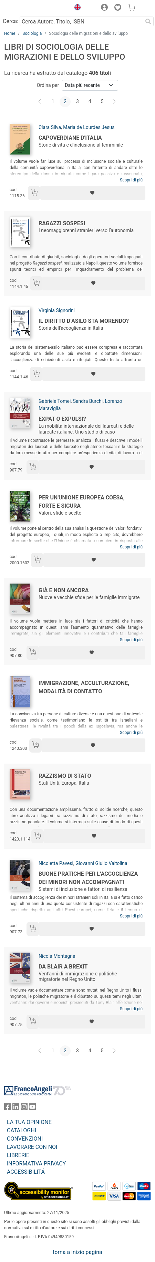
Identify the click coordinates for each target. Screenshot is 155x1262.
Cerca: (10, 21)
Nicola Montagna (57, 956)
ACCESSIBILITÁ (26, 1172)
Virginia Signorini (57, 310)
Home (9, 33)
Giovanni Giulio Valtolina (101, 863)
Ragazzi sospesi (62, 223)
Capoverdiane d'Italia (70, 138)
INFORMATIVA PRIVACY (36, 1163)
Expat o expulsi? (62, 419)
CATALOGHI (21, 1130)
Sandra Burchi (88, 401)
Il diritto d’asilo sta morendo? (84, 321)
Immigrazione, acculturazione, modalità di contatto (84, 687)
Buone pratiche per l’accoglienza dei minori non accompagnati (88, 878)
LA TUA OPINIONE (29, 1122)
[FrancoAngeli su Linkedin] (15, 1108)
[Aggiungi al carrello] (34, 193)
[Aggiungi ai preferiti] (92, 193)
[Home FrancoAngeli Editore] (27, 8)
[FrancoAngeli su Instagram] (24, 1108)
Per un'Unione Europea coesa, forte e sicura (82, 501)
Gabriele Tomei (55, 401)
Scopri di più (131, 180)
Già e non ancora (64, 590)
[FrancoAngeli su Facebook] (7, 1108)
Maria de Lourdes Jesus (88, 127)
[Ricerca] (148, 21)
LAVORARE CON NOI (32, 1147)
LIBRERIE (18, 1155)
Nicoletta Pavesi (56, 863)
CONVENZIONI (25, 1138)
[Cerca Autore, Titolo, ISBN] (81, 21)
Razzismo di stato (65, 776)
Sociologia (32, 33)
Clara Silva (50, 127)
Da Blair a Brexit (63, 966)
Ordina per (48, 85)
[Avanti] (114, 101)
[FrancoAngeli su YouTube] (32, 1108)
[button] (76, 8)
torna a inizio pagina (77, 1252)
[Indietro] (40, 101)
